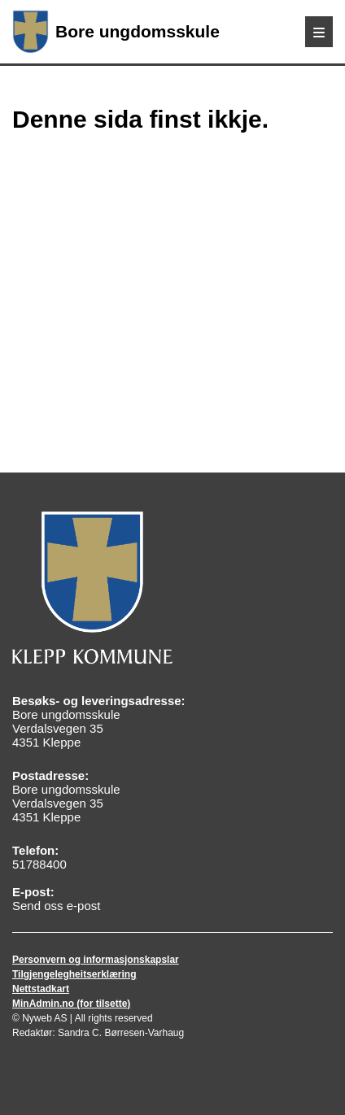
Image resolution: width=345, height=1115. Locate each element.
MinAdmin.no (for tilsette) (71, 1003)
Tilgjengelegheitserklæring (74, 974)
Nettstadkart (40, 989)
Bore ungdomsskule (116, 32)
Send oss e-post (56, 905)
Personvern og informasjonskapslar (95, 959)
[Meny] (319, 31)
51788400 (39, 864)
